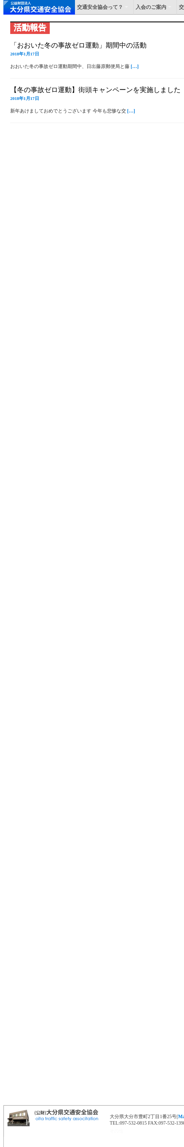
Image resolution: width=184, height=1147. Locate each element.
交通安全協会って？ (100, 7)
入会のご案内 (151, 7)
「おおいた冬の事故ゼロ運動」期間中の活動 (78, 45)
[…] (135, 66)
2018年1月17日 (24, 53)
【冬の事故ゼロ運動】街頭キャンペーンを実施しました (95, 89)
